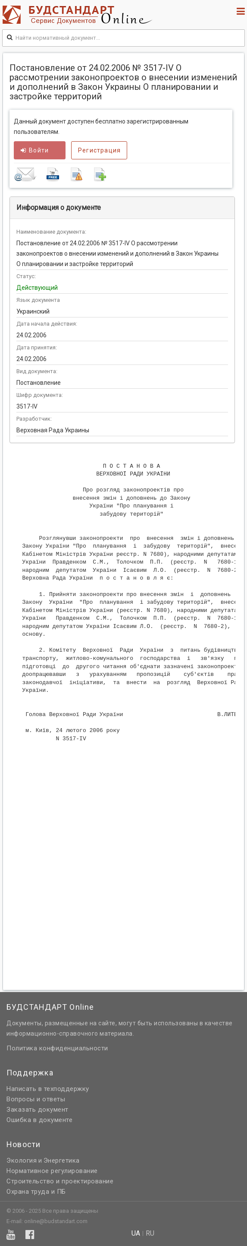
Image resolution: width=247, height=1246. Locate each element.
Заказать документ (37, 1109)
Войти (35, 150)
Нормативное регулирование (52, 1171)
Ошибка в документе (39, 1120)
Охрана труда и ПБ (36, 1191)
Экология (21, 1160)
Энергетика (62, 1160)
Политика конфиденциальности (57, 1048)
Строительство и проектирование (59, 1181)
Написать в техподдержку (47, 1089)
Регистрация (99, 150)
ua (135, 1233)
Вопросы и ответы (35, 1099)
